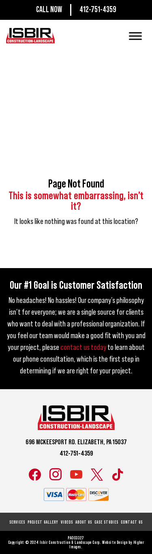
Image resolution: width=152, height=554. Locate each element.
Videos (67, 522)
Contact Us (132, 522)
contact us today (83, 347)
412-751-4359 (97, 10)
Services (17, 522)
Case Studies (106, 522)
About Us (83, 522)
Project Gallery (43, 522)
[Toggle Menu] (135, 36)
